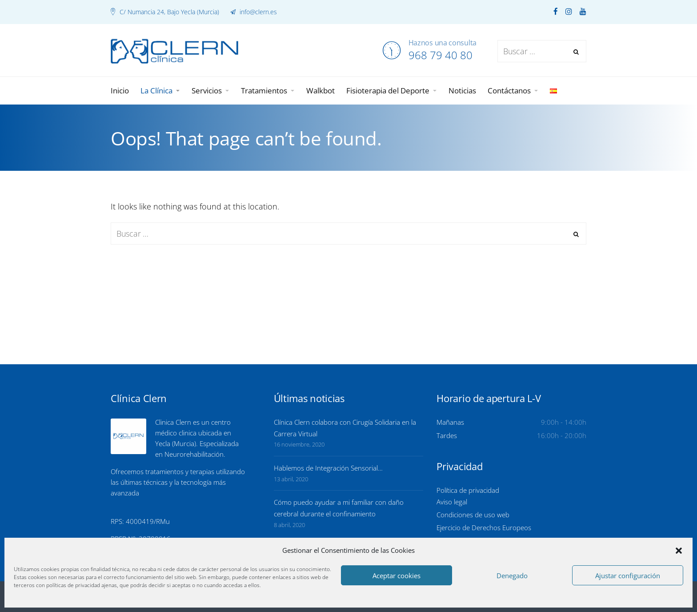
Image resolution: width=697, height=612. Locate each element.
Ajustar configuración (627, 575)
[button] (678, 550)
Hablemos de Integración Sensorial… (328, 467)
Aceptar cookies (397, 575)
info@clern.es (257, 12)
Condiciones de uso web (473, 514)
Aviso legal (452, 501)
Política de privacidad (468, 490)
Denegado (512, 575)
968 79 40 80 (441, 55)
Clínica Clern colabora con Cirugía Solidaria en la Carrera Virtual (345, 428)
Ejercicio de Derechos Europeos (484, 527)
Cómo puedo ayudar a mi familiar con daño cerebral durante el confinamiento (339, 508)
